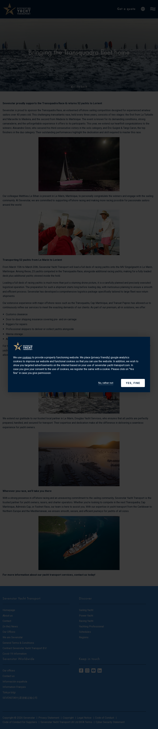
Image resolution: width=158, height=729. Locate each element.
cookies (26, 357)
